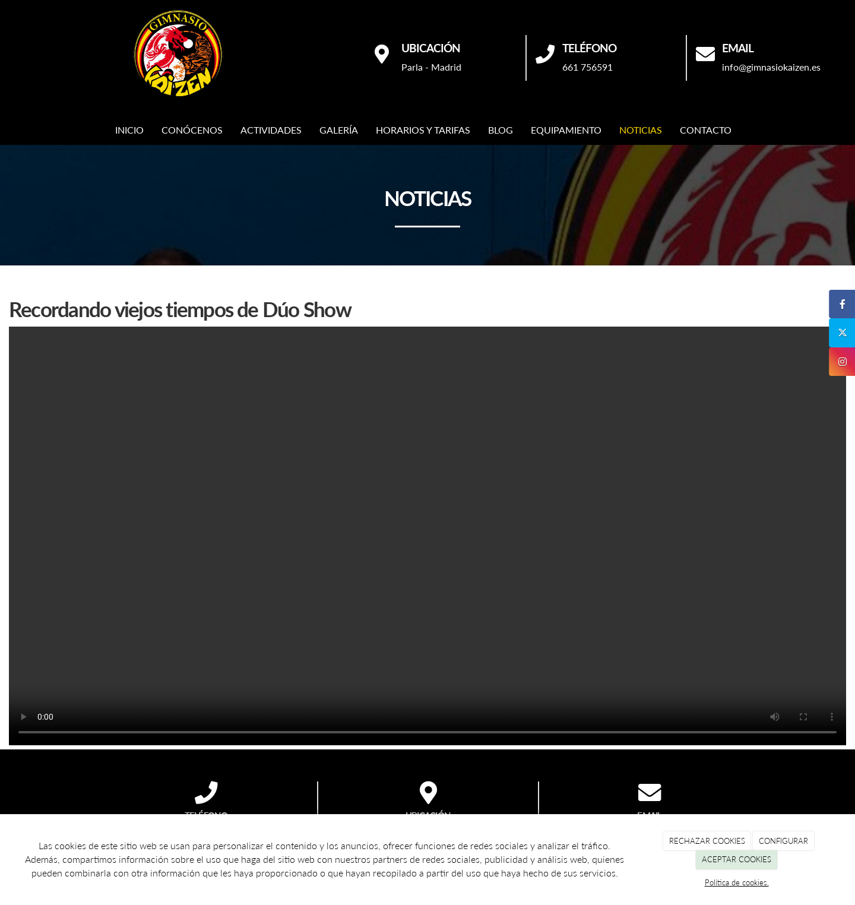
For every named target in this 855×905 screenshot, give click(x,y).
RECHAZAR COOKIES (707, 841)
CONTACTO (706, 129)
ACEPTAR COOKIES (736, 859)
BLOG (500, 129)
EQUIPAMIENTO (566, 129)
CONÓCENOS (192, 129)
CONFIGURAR (783, 841)
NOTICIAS (640, 129)
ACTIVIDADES (271, 129)
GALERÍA (338, 129)
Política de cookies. (737, 882)
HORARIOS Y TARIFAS (423, 129)
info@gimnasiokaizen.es (771, 66)
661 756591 (587, 66)
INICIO (129, 129)
